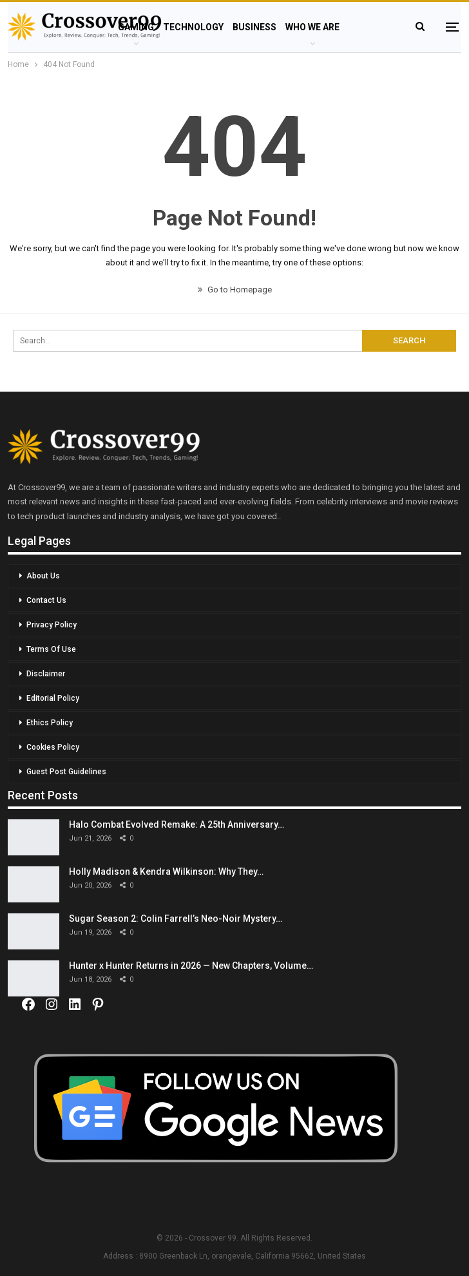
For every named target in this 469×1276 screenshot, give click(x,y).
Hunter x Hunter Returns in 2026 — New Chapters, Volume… (191, 965)
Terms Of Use (51, 649)
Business (254, 27)
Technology (193, 27)
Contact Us (46, 600)
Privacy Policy (51, 624)
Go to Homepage (235, 289)
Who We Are (312, 27)
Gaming (136, 27)
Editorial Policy (52, 698)
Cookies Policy (52, 747)
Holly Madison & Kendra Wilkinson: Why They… (166, 871)
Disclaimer (45, 673)
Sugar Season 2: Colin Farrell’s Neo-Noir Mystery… (175, 918)
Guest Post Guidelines (66, 771)
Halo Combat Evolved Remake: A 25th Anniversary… (176, 824)
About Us (43, 575)
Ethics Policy (49, 722)
